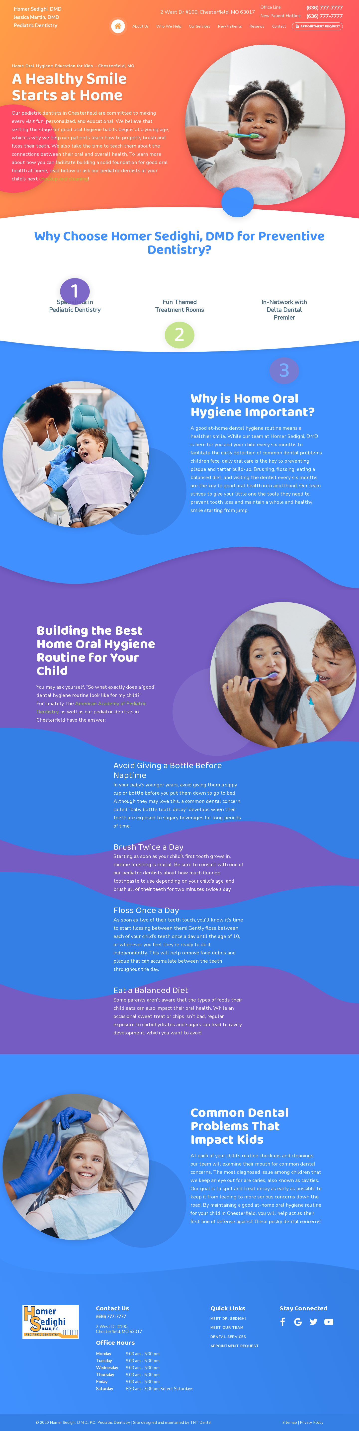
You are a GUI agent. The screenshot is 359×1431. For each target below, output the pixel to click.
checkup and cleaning (63, 178)
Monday (103, 1354)
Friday (101, 1382)
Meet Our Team (226, 1327)
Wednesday (107, 1368)
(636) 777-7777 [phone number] (324, 8)
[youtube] (328, 1322)
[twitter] (313, 1322)
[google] (297, 1322)
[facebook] (282, 1322)
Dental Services (228, 1337)
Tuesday (104, 1361)
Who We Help (168, 26)
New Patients (230, 26)
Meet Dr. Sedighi (228, 1318)
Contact (279, 26)
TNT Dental (200, 1422)
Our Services (199, 26)
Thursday (105, 1375)
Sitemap (289, 1422)
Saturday (104, 1389)
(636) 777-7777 (111, 1316)
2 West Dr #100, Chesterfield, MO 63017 (207, 12)
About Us (140, 26)
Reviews (257, 26)
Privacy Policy (311, 1422)
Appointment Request (317, 26)
